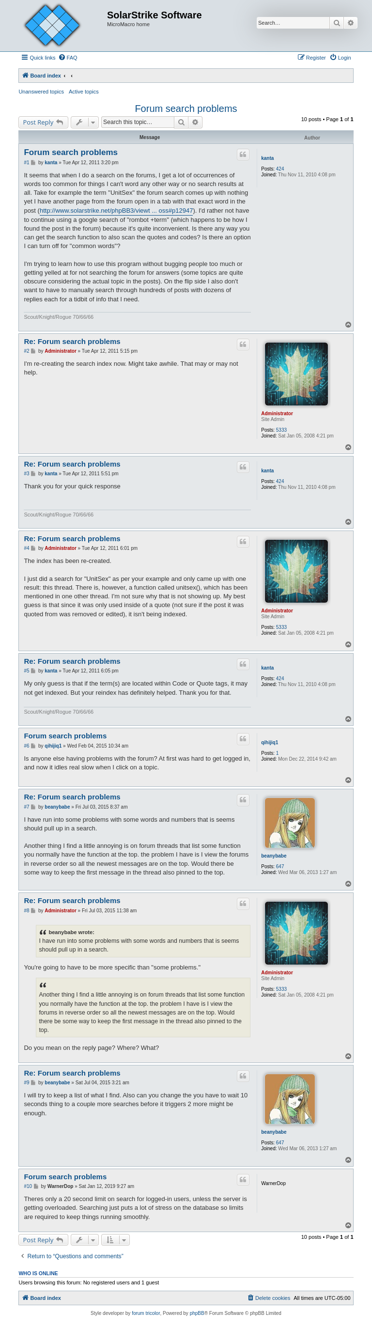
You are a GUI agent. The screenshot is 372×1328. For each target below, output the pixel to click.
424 (280, 169)
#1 (26, 162)
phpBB (197, 1313)
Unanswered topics (41, 91)
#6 (26, 746)
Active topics (84, 91)
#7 (26, 807)
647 (280, 866)
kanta (267, 158)
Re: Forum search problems (72, 341)
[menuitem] (68, 57)
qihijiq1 (269, 742)
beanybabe (273, 856)
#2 (26, 351)
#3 (26, 473)
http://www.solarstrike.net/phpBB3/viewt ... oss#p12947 (116, 210)
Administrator (277, 413)
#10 (28, 1186)
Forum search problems (186, 108)
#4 (26, 548)
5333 (281, 430)
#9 (26, 1082)
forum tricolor (146, 1313)
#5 (26, 670)
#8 (26, 910)
